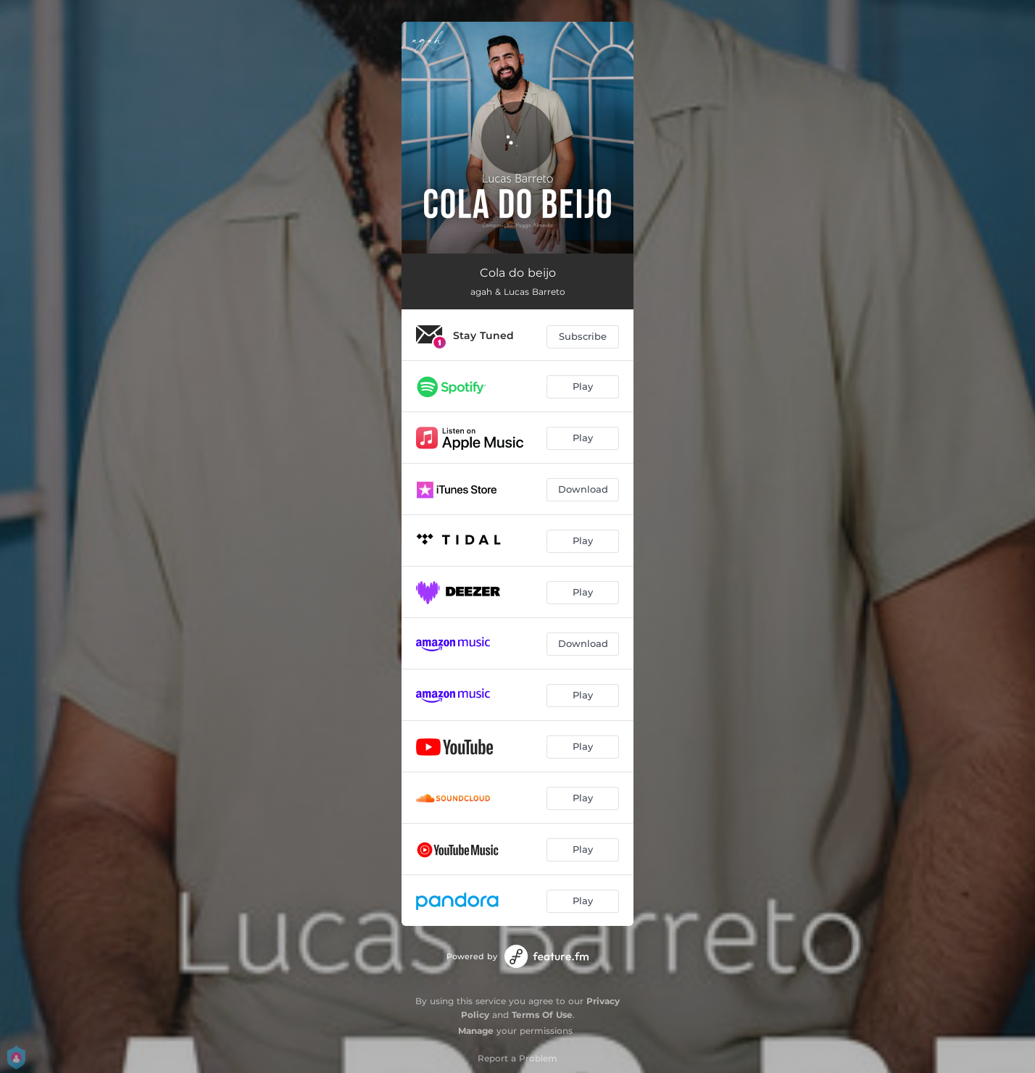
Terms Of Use (542, 1014)
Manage (476, 1030)
